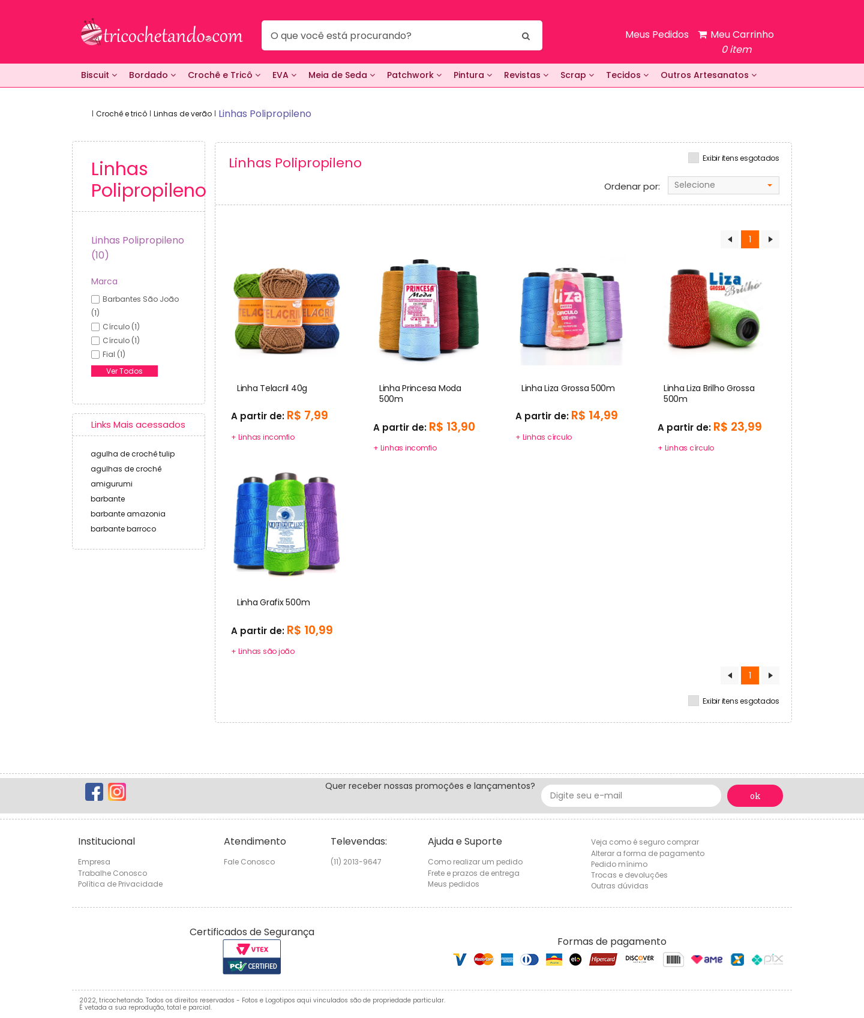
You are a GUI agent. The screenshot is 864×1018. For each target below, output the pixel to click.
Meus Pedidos (657, 34)
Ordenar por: (632, 187)
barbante (108, 499)
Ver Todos (124, 371)
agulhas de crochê (126, 469)
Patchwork (414, 75)
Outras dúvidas (620, 886)
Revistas (526, 75)
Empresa (94, 862)
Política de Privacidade (120, 884)
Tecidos (627, 75)
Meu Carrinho (736, 42)
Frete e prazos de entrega (474, 873)
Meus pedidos (453, 884)
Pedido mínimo (619, 864)
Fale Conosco (249, 862)
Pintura (473, 75)
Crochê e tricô (121, 114)
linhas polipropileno (264, 114)
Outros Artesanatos (709, 75)
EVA (284, 75)
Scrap (577, 75)
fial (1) (114, 354)
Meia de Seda (341, 75)
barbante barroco (123, 529)
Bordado (152, 75)
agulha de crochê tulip (133, 454)
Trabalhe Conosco (112, 873)
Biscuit (99, 75)
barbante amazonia (128, 514)
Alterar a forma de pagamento (647, 853)
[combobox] (723, 185)
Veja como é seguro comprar (645, 842)
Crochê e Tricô (224, 75)
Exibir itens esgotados (741, 158)
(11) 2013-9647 (356, 862)
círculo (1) (121, 327)
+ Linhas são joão (263, 651)
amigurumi (112, 484)
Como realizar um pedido (475, 862)
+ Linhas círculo (543, 437)
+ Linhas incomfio (263, 437)
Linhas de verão (183, 114)
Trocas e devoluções (629, 875)
